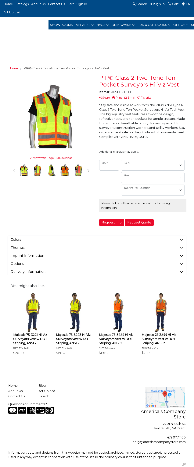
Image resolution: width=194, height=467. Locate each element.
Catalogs (22, 4)
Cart (70, 4)
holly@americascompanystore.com (159, 442)
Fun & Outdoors (152, 25)
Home (8, 4)
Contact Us (56, 4)
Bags (101, 25)
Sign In (82, 4)
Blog (42, 385)
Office (179, 25)
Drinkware (121, 25)
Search (140, 4)
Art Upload (12, 12)
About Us (38, 4)
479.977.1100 (176, 437)
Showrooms (61, 25)
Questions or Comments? (27, 404)
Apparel (83, 25)
